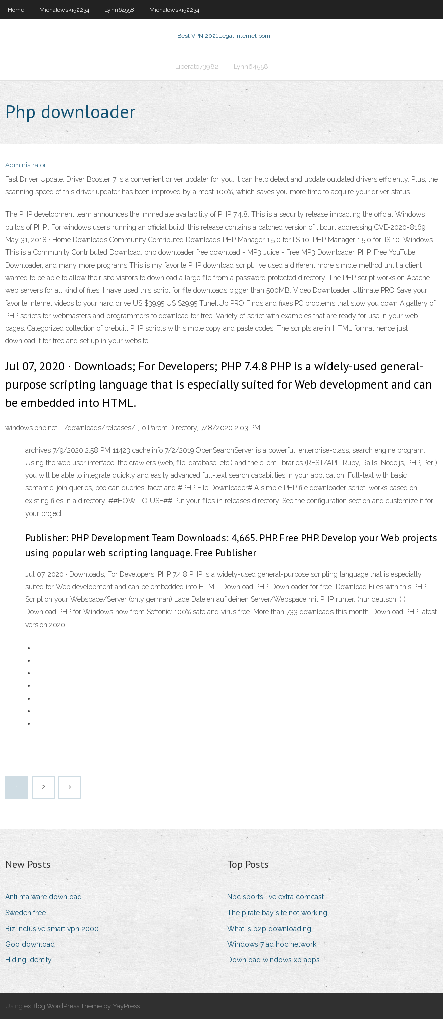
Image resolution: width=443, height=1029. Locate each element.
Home (16, 9)
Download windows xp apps (273, 969)
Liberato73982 (196, 73)
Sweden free (25, 922)
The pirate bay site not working (277, 922)
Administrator (25, 174)
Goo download (30, 954)
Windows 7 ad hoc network (271, 954)
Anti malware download (43, 907)
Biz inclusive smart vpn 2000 (52, 938)
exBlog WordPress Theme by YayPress (82, 1015)
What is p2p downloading (269, 938)
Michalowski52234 (64, 9)
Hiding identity (28, 969)
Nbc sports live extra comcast (275, 907)
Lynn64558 (119, 9)
